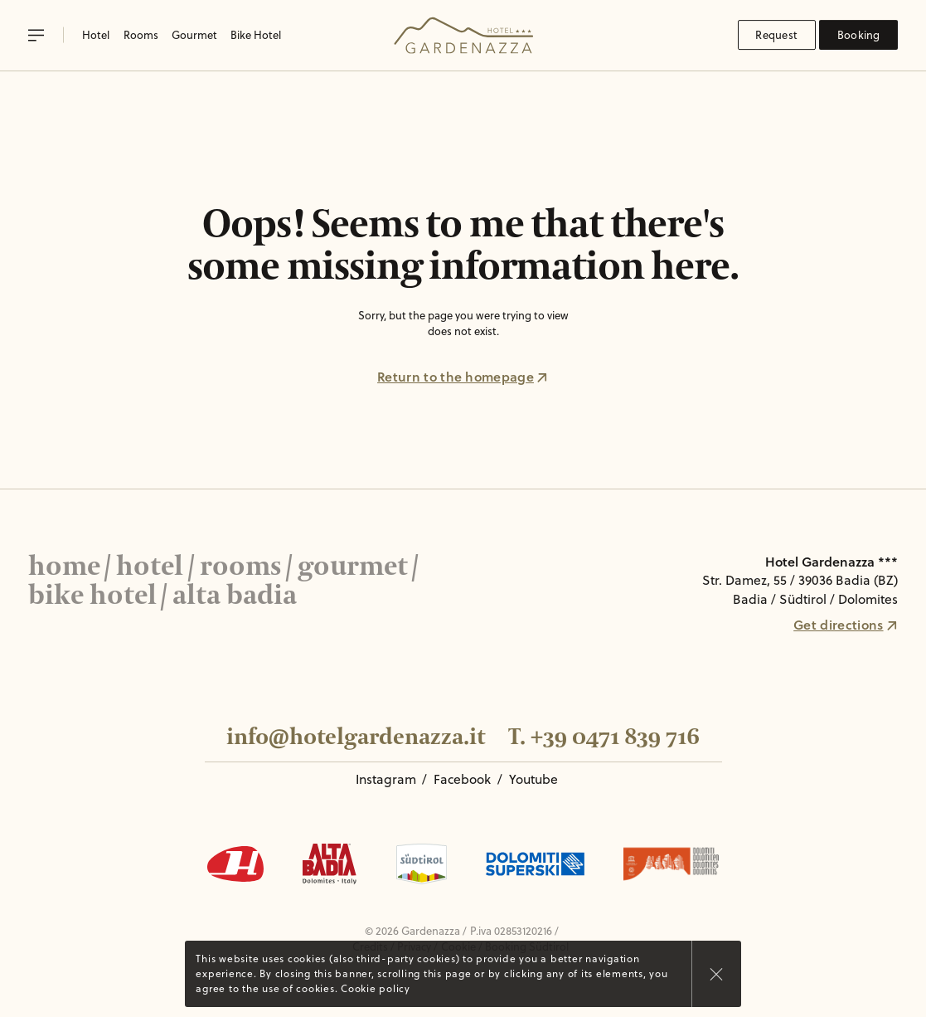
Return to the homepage (463, 376)
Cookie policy (375, 988)
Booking (858, 34)
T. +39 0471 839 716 (604, 737)
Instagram (386, 779)
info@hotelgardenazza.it (355, 737)
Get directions (845, 625)
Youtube (533, 779)
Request (776, 34)
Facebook (462, 779)
